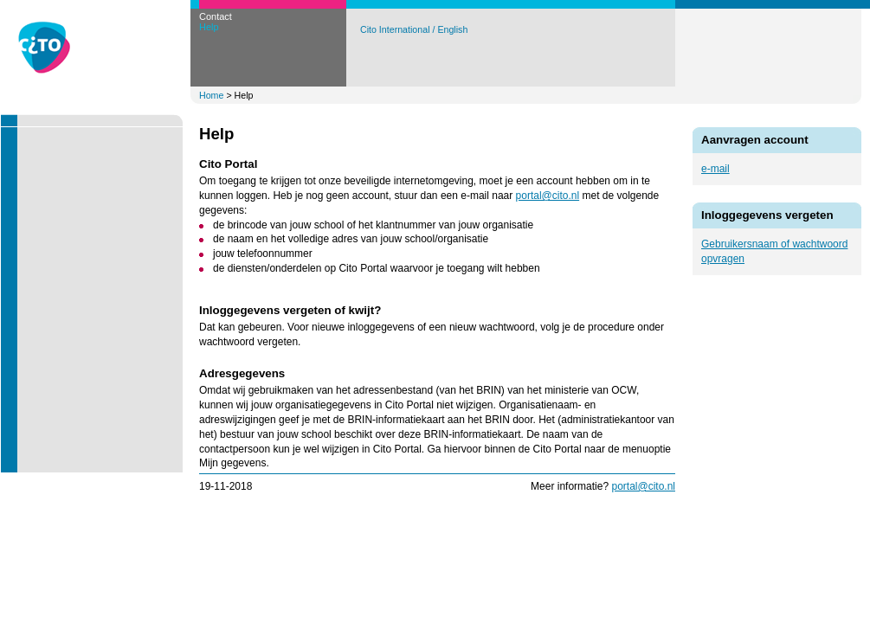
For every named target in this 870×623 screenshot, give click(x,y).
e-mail (715, 169)
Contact (215, 16)
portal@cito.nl (548, 195)
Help (209, 27)
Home (211, 95)
